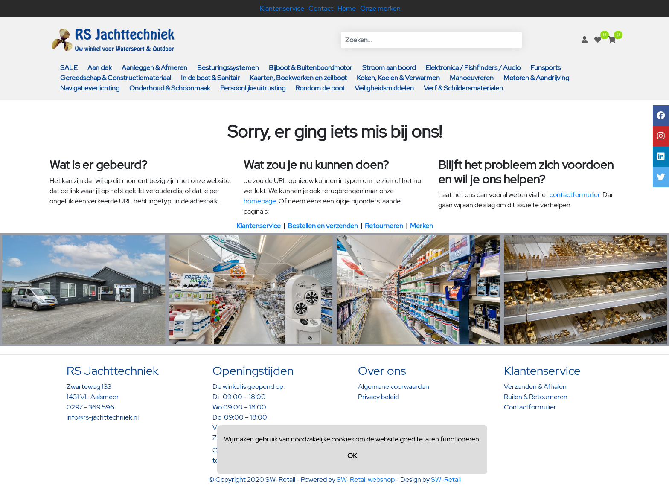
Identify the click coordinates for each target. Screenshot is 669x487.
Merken (421, 225)
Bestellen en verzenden (323, 225)
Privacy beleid (378, 396)
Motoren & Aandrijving (536, 77)
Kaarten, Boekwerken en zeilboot (298, 77)
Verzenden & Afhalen (535, 386)
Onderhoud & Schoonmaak (169, 88)
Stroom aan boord (389, 67)
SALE (69, 67)
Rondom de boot (320, 88)
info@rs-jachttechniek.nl (103, 417)
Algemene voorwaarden (393, 386)
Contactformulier (530, 407)
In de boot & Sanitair (210, 77)
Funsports (545, 67)
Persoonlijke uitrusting (252, 88)
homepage (260, 201)
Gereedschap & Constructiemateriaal (115, 77)
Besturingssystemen (228, 67)
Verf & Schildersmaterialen (463, 88)
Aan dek (99, 67)
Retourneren (384, 225)
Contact (320, 8)
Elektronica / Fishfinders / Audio (473, 67)
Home (346, 8)
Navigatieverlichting (89, 88)
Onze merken (380, 8)
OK (352, 455)
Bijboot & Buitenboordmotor (310, 67)
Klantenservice (282, 8)
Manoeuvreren (472, 77)
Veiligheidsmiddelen (384, 88)
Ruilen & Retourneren (535, 396)
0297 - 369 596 (90, 407)
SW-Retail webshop (366, 479)
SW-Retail (446, 479)
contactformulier (575, 194)
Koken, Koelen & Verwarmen (398, 77)
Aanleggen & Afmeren (154, 67)
